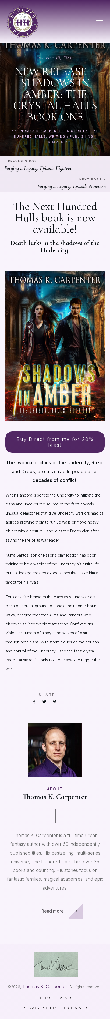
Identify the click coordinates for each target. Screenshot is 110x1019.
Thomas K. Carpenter (41, 131)
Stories (79, 131)
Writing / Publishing (71, 136)
